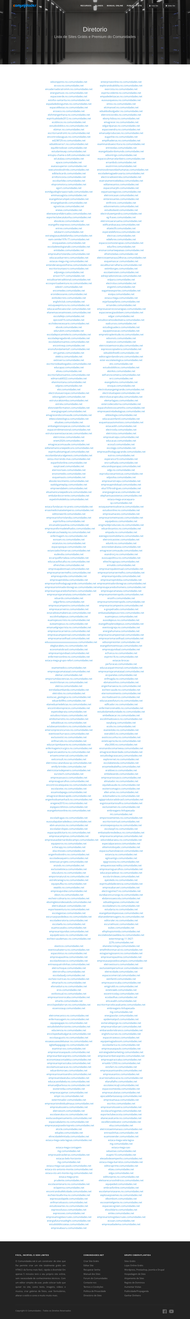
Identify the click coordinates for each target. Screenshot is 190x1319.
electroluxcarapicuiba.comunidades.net (121, 396)
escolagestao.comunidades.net (69, 913)
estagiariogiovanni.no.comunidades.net (121, 953)
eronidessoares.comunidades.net (69, 294)
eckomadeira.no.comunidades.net (121, 795)
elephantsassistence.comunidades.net (121, 495)
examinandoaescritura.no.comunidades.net (121, 144)
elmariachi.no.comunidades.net (69, 982)
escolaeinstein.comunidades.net (121, 272)
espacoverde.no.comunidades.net (68, 96)
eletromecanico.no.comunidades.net (69, 1015)
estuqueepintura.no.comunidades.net (68, 305)
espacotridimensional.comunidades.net (68, 429)
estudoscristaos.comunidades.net (68, 715)
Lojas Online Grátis (133, 1265)
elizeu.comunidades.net (121, 1169)
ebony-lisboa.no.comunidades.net (121, 118)
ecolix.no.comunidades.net (121, 726)
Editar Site (88, 1265)
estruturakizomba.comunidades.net (68, 400)
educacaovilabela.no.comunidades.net (69, 1081)
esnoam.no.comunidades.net (69, 539)
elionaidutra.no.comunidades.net (69, 986)
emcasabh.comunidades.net (121, 1001)
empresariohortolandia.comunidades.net (68, 517)
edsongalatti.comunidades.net (68, 396)
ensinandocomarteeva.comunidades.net (121, 748)
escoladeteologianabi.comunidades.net (69, 246)
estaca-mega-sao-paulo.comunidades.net (69, 1165)
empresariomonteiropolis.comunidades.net (121, 601)
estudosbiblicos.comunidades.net (121, 367)
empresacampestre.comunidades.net (69, 605)
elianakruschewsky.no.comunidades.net (68, 532)
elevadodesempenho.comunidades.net (121, 1158)
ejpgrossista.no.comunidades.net (121, 861)
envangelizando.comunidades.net (69, 202)
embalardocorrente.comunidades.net (68, 495)
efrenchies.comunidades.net (68, 565)
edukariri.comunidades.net (69, 231)
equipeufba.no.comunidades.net (69, 883)
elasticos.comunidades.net (68, 946)
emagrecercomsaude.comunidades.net (121, 550)
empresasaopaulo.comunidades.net (121, 1048)
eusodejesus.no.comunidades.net (121, 620)
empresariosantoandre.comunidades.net (69, 1074)
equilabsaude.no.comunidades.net (121, 784)
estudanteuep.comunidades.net (69, 151)
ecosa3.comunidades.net (121, 444)
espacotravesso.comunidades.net (121, 1037)
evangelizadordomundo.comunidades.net (121, 151)
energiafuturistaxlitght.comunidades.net (69, 1220)
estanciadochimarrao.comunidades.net (69, 550)
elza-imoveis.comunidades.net (69, 850)
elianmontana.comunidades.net (69, 382)
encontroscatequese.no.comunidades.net (69, 784)
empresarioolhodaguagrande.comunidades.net (70, 583)
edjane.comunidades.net (68, 385)
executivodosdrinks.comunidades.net (69, 169)
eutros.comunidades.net (121, 455)
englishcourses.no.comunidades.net (121, 1033)
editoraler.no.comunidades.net (121, 920)
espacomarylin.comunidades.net (121, 188)
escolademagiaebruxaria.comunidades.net (121, 173)
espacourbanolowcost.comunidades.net (121, 850)
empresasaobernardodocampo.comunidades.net (71, 839)
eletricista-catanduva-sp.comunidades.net (69, 762)
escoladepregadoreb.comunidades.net (69, 338)
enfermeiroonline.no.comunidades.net (69, 656)
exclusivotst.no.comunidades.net (69, 737)
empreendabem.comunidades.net (68, 488)
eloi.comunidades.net (69, 389)
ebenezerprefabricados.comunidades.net (69, 213)
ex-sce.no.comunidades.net (69, 85)
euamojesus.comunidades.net (121, 616)
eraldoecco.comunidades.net (121, 770)
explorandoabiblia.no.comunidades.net (121, 85)
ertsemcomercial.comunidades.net (69, 755)
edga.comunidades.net (121, 1173)
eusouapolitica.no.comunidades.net (121, 557)
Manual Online (115, 6)
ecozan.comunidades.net (121, 1220)
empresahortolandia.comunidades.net (69, 254)
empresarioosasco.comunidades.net (121, 777)
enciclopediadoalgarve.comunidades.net (69, 1033)
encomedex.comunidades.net (69, 290)
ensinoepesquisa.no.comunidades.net (121, 825)
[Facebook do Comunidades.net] (164, 1312)
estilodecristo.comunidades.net (69, 297)
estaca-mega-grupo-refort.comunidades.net (69, 660)
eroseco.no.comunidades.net (69, 111)
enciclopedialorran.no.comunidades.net (69, 1004)
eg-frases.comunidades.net (121, 217)
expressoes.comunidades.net (69, 1213)
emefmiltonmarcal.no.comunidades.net (121, 949)
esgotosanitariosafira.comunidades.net (121, 803)
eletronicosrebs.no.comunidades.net (121, 114)
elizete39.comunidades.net (121, 228)
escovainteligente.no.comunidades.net (121, 1202)
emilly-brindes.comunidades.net (68, 766)
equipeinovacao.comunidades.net (121, 330)
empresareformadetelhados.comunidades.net (70, 528)
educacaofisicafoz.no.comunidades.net (69, 561)
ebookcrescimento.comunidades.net (69, 481)
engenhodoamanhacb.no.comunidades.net (68, 799)
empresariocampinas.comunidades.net (121, 836)
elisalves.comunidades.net (69, 422)
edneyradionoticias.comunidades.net (121, 275)
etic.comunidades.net (121, 363)
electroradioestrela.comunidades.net (121, 177)
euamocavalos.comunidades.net (68, 927)
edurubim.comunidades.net (69, 330)
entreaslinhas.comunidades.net (121, 1132)
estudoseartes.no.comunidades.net (69, 1206)
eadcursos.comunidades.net (121, 323)
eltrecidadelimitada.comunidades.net (69, 1136)
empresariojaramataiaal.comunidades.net (121, 671)
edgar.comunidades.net (121, 316)
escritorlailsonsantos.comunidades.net (69, 374)
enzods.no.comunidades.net (69, 865)
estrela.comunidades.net (68, 404)
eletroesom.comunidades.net (69, 1110)
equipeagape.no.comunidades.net (68, 1023)
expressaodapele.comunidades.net (69, 1198)
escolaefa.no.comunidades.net (68, 924)
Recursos (86, 6)
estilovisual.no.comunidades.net (68, 993)
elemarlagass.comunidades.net (121, 400)
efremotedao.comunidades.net (121, 254)
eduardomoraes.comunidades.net (68, 1070)
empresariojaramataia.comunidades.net (69, 594)
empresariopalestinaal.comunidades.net (121, 568)
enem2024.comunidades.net (68, 440)
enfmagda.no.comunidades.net (121, 678)
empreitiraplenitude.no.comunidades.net (121, 334)
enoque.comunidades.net (121, 385)
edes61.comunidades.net (69, 286)
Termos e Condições (93, 1286)
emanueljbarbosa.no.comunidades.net (69, 1085)
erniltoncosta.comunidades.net (69, 177)
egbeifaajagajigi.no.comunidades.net (69, 1044)
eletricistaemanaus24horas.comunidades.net (121, 257)
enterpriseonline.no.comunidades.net (121, 81)
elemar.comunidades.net (68, 675)
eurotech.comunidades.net (69, 773)
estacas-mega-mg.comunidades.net (69, 261)
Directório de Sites (93, 1295)
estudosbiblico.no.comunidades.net (68, 125)
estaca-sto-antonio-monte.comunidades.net (69, 1169)
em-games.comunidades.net (68, 352)
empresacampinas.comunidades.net (69, 836)
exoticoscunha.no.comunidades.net (121, 737)
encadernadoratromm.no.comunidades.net (69, 89)
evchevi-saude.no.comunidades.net (121, 689)
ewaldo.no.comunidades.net (69, 887)
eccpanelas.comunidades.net (121, 675)
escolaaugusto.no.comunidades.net (69, 1037)
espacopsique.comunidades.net (69, 546)
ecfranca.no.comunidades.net (121, 653)
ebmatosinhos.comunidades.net (121, 682)
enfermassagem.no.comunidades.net (69, 1019)
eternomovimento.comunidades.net (121, 693)
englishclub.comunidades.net (69, 301)
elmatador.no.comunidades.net (121, 781)
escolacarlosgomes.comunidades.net (121, 1110)
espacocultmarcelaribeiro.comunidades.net (121, 158)
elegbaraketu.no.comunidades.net (68, 645)
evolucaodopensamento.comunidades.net (69, 1118)
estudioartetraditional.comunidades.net (69, 279)
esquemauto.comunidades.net (69, 477)
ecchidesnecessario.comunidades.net (69, 323)
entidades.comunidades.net (69, 250)
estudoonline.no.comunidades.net (121, 510)
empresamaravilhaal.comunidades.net (69, 638)
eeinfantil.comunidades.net (121, 978)
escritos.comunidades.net (121, 1103)
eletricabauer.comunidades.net (69, 905)
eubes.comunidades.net (121, 927)
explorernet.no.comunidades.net (121, 759)
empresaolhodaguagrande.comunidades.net (121, 451)
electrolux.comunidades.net (121, 283)
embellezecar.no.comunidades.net (121, 715)
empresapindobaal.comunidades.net (121, 484)
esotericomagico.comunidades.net (121, 788)
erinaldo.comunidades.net (121, 565)
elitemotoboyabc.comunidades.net (121, 847)
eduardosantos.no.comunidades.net (121, 528)
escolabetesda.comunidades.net (121, 762)
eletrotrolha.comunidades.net (69, 971)
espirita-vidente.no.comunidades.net (121, 92)
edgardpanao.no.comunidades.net (121, 125)
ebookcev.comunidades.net (69, 221)
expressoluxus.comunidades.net (68, 1209)
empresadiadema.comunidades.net (121, 1224)
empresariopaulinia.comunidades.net (121, 957)
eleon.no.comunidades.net (68, 894)
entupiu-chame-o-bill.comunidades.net (69, 155)
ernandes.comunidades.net (121, 305)
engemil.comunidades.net (121, 286)
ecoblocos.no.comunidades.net (69, 122)
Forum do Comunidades (95, 1278)
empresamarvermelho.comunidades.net (69, 572)
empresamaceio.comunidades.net (121, 513)
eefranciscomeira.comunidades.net (121, 374)
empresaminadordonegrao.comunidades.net (121, 583)
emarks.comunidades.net (69, 1001)
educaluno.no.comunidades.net (69, 872)
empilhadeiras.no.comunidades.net (121, 140)
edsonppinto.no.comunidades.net (68, 81)
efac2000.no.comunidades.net (121, 744)
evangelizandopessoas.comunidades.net (121, 913)
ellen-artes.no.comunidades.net (121, 792)
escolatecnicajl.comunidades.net (121, 1085)
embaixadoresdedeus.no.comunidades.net (121, 832)
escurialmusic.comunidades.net (121, 924)
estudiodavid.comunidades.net (121, 210)
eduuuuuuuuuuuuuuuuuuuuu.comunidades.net (71, 642)
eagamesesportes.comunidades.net (121, 290)
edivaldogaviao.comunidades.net (121, 902)
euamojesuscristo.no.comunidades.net (69, 620)
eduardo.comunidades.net (68, 598)
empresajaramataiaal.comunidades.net (69, 671)
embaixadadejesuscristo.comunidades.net (121, 612)
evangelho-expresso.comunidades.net (69, 224)
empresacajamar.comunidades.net (69, 1092)
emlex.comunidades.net (121, 1213)
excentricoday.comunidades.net (121, 993)
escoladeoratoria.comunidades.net (69, 920)
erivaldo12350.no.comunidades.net (121, 1063)
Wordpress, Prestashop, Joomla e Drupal (144, 1269)
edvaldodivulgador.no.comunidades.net (121, 111)
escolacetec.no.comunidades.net (69, 788)
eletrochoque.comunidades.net (69, 968)
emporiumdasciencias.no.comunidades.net (68, 678)
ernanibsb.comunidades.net (121, 162)
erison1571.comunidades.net (69, 275)
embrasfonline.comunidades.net (121, 1187)
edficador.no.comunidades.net (121, 704)
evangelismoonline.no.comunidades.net (69, 810)
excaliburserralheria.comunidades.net (121, 265)
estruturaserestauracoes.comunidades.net (69, 433)
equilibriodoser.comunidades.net (69, 147)
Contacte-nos (90, 1282)
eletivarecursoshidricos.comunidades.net (121, 1180)
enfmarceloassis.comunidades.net (68, 1202)
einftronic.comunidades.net (121, 202)
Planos (99, 6)
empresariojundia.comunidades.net (121, 576)
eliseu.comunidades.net (69, 371)
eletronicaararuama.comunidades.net (121, 221)
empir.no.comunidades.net (69, 1096)
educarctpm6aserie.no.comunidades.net (69, 744)
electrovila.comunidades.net (121, 429)
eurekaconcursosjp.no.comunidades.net (121, 894)
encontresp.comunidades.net (69, 345)
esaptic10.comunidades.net (121, 1154)
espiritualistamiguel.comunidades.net (68, 451)
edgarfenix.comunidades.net (68, 601)
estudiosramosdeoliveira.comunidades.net (121, 319)
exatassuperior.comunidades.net (69, 166)
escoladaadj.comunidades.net (69, 975)
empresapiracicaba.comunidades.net (121, 1059)
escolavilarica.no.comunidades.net (121, 1044)
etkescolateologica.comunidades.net (69, 418)
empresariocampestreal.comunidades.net (121, 634)
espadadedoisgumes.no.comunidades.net (69, 103)
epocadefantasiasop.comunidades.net (121, 1096)
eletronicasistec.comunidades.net (121, 539)
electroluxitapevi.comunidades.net (121, 393)
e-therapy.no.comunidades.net (69, 847)
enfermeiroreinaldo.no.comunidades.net (121, 708)
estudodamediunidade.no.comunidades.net (121, 711)
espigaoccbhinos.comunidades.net (69, 807)
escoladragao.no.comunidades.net (69, 817)
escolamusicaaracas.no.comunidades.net (69, 1066)
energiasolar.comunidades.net (121, 1015)
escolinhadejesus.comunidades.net (69, 616)
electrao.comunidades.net (121, 235)
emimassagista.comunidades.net (69, 195)
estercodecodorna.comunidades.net (121, 404)
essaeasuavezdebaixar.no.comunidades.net (68, 1041)
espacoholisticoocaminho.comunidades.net (121, 407)
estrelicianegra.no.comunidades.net (68, 880)
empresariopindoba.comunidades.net (121, 579)
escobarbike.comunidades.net (69, 180)
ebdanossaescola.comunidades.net (121, 898)
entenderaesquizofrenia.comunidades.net (69, 265)
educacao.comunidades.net (121, 440)
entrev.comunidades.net (69, 228)
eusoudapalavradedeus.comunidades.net (68, 821)
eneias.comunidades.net (69, 210)
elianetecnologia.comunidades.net (121, 946)
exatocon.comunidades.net (121, 341)
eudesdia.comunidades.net (69, 554)
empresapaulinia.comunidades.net (69, 957)
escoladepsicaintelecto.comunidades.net (69, 334)
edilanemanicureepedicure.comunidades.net (69, 448)
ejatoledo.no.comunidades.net (121, 880)
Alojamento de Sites (134, 1278)
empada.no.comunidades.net (121, 532)
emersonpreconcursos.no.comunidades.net (69, 730)
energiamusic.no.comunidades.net (69, 92)
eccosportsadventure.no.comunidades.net (69, 283)
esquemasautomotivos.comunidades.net (121, 422)
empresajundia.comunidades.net (69, 576)
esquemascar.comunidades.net (121, 261)
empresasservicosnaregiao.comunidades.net (121, 308)
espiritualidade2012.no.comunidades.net (69, 118)
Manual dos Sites (92, 1274)
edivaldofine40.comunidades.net (121, 352)
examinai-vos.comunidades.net (69, 1048)
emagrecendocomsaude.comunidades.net (69, 415)
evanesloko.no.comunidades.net (121, 730)
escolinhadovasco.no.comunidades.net (121, 719)
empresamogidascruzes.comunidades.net (69, 1217)
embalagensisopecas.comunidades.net (69, 426)
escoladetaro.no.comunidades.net (121, 905)
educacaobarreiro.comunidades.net (68, 257)
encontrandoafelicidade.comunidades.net (69, 1191)
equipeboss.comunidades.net (121, 521)
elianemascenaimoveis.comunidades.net (69, 312)
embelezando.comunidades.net (121, 773)
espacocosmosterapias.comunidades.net (121, 243)
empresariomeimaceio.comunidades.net (121, 517)
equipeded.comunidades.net (121, 1184)
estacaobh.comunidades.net (121, 426)
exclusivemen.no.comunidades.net (121, 807)
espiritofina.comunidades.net (69, 521)
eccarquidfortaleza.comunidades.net (69, 557)
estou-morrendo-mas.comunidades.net (68, 459)
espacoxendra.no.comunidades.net (121, 129)
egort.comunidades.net (69, 188)
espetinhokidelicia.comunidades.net (68, 499)
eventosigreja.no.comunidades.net (121, 627)
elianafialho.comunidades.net (121, 1081)
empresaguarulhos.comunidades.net (69, 781)
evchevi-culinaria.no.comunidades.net (68, 898)
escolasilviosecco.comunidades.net (69, 960)
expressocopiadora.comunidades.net (121, 349)
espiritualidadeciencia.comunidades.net (121, 883)
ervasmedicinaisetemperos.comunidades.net (69, 510)
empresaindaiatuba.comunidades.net (69, 1077)
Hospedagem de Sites (135, 1274)
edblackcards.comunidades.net (69, 173)
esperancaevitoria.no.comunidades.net (69, 752)
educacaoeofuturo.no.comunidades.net (121, 700)
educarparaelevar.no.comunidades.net (121, 872)
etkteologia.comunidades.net (121, 415)
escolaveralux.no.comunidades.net (69, 1114)
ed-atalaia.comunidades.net (69, 158)
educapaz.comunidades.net (69, 367)
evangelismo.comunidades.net (121, 382)
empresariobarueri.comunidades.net (121, 1026)
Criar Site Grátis (91, 1261)
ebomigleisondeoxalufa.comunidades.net (69, 902)
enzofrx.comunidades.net (121, 598)
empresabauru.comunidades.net (69, 1228)
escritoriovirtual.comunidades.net (121, 821)
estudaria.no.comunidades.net (121, 909)
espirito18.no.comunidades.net (121, 656)
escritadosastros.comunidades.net (121, 697)
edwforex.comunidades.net (121, 239)
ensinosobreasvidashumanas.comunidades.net (122, 169)
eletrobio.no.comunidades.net (68, 693)
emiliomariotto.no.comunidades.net (68, 719)
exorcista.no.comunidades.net (121, 89)
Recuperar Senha (92, 1269)
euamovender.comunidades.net (121, 1136)
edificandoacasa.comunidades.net (121, 224)
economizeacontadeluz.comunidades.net (69, 1059)
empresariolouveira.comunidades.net (121, 1107)
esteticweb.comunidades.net (121, 990)
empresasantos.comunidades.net (121, 1074)
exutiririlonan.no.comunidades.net (69, 682)
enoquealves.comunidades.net (69, 243)
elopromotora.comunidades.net (68, 184)
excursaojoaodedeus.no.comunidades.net (69, 916)
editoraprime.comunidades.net (121, 1165)
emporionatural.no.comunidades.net (69, 876)
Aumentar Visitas (132, 1286)
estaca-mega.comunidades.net (121, 297)
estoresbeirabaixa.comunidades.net (121, 546)
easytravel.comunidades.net (69, 466)
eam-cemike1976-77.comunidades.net (68, 239)
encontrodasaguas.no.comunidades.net (69, 136)
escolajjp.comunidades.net (121, 448)
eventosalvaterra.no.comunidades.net (69, 949)
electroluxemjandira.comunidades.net (121, 213)
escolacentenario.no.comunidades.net (69, 1184)
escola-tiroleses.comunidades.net (121, 876)
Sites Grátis (129, 1261)
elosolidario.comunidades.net (121, 1209)
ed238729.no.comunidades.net (69, 140)
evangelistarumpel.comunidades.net (69, 199)
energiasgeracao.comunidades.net (121, 492)
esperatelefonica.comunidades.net (121, 231)
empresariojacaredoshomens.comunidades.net (70, 590)
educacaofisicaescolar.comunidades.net (69, 308)
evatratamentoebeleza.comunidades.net (121, 180)
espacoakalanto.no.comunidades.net (69, 1121)
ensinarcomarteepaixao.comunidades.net (121, 250)
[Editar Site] (170, 5)
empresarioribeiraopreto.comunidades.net (121, 1055)
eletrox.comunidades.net (68, 686)
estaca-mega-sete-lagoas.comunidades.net (69, 1140)
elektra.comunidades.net (68, 356)
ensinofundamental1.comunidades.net (69, 349)
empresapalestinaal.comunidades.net (68, 568)
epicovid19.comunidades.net (68, 319)
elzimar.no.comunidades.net (68, 129)
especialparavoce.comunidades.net (121, 843)
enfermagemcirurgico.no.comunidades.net (69, 748)
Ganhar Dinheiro (132, 1295)
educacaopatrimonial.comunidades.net (121, 667)
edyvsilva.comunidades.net (121, 477)
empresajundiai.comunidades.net (69, 891)
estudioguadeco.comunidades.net (121, 327)
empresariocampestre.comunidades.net (121, 605)
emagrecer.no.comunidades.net (121, 122)
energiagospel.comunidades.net (68, 411)
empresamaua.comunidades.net (121, 1099)
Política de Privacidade (95, 1291)
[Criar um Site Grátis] (153, 5)
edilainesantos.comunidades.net (121, 184)
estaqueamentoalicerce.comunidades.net (121, 506)
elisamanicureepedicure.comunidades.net (69, 492)
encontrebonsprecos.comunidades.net (69, 708)
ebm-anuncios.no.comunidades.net (69, 825)
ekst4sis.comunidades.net (121, 371)
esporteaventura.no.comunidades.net (68, 909)
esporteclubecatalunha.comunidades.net (69, 217)
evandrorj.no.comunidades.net (121, 554)
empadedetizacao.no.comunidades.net (121, 96)
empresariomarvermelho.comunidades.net (121, 572)
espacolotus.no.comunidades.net (69, 953)
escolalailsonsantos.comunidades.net (69, 341)
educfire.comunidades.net (121, 246)
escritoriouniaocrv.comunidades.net (69, 268)
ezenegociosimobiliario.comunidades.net (121, 536)
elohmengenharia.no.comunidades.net (69, 114)
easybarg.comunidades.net (121, 722)
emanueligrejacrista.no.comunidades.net (69, 627)
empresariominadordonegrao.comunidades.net (71, 587)
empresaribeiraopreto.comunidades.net (69, 1055)
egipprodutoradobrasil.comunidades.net (121, 799)
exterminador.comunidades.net (69, 1099)
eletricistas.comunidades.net (69, 437)
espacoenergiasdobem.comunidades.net (121, 312)
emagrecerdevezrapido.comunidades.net (69, 795)
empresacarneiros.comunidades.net (69, 609)
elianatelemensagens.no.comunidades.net (121, 916)
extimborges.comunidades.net (121, 268)
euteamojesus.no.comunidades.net (69, 623)
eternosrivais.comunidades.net (69, 470)
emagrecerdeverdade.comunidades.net (121, 752)
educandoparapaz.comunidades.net (121, 466)
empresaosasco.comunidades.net (69, 777)
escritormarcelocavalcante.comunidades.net (121, 1004)
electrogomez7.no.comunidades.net (121, 891)
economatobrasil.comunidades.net (69, 649)
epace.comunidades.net (69, 162)
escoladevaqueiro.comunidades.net (69, 858)
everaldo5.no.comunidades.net (121, 733)
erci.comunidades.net (121, 378)
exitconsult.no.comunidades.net (68, 759)
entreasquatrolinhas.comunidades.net (69, 964)
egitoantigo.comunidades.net (121, 858)
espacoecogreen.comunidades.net (121, 1206)
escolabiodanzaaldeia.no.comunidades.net (121, 935)
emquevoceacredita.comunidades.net (121, 865)
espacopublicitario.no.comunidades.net (68, 832)
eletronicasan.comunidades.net (121, 195)
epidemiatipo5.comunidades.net (121, 1019)
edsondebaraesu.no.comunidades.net (121, 839)
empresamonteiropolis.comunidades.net (121, 594)
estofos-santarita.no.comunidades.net (69, 100)
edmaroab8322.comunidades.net (69, 378)
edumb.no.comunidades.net (121, 543)
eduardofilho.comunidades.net (69, 700)
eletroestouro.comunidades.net (121, 964)
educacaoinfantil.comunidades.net (121, 418)
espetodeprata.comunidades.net (69, 711)
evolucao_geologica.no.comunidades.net (69, 697)
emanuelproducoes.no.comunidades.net (121, 133)
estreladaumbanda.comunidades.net (69, 689)
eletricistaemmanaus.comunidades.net (121, 1129)
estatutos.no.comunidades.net (69, 543)
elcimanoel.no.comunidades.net (121, 107)
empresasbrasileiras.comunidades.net (69, 1154)
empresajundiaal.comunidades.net (121, 649)
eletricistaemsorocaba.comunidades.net (121, 345)
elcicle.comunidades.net (69, 1129)
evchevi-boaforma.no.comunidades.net (69, 1195)
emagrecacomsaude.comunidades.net (69, 444)
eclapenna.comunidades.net (69, 1187)
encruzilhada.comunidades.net (121, 462)
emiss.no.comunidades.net (121, 103)
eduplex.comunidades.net (69, 1132)
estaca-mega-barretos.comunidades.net (121, 1162)
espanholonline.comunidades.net (69, 462)
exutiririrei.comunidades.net (121, 166)
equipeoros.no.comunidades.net (69, 843)
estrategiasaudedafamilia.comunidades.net (68, 235)
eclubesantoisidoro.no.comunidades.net (69, 726)
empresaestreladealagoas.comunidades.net (121, 411)
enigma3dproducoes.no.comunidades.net (121, 525)
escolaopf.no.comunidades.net (121, 828)
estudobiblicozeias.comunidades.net (69, 1224)
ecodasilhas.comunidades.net (121, 997)
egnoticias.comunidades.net (69, 206)
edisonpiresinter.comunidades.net (121, 642)
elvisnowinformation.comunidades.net (69, 407)
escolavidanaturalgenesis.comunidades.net (68, 455)
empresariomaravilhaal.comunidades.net (121, 638)
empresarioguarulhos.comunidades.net (121, 869)
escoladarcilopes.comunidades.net (69, 828)
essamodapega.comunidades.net (69, 792)
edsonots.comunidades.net (121, 338)
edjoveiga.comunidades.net (69, 272)
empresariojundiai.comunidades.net (69, 931)
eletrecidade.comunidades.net (121, 971)
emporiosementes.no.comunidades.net (121, 817)
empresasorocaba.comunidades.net (121, 982)
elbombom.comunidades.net (121, 1198)
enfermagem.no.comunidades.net (68, 536)
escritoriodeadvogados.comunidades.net (69, 363)
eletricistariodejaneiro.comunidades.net (69, 770)
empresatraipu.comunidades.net (121, 437)
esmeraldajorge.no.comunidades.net (121, 1023)
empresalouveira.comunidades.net (69, 1107)
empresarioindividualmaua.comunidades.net (69, 1103)
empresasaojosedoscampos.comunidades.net (122, 960)
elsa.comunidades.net (121, 1125)
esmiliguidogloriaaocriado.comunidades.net (69, 191)
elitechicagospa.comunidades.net (121, 561)
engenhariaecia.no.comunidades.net (121, 686)
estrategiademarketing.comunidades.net (121, 1052)
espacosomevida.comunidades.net (121, 1088)
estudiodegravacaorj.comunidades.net (121, 755)
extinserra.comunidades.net (69, 360)
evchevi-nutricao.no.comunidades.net (68, 978)
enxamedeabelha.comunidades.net (121, 766)
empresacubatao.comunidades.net (121, 1092)
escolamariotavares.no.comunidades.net (121, 1191)
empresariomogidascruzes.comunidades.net (121, 1217)
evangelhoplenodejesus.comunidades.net (121, 623)
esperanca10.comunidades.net (121, 459)
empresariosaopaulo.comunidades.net (69, 1052)
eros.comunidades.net (69, 990)
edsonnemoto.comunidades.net (121, 206)
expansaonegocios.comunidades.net (121, 191)
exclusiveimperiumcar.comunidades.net (121, 968)
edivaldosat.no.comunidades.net (69, 722)
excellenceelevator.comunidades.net (121, 1121)
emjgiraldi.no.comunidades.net (121, 986)
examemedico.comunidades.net (69, 667)
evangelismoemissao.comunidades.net (121, 645)
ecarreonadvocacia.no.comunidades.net (121, 1077)
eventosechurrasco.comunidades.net (69, 733)
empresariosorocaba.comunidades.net (69, 997)
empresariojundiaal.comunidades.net (69, 653)
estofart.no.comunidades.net (121, 1066)
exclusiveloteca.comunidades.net (69, 869)
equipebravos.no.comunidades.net (69, 935)
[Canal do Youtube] (171, 1312)
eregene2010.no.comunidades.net (68, 803)
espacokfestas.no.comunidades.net (69, 107)
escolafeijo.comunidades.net (68, 316)
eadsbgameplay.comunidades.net (69, 484)
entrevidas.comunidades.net (121, 147)
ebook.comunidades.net (69, 327)
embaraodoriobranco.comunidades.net (121, 1030)
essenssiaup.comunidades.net (68, 1008)
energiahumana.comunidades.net (121, 631)
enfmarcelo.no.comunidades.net (69, 741)
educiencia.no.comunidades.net (69, 1030)
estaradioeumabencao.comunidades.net (69, 612)
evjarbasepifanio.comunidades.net (121, 301)
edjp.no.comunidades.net (121, 470)
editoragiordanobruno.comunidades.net (121, 356)
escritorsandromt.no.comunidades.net (69, 133)
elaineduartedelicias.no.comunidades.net (69, 704)
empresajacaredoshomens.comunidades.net (121, 587)
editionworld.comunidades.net (69, 513)
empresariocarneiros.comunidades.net (69, 631)
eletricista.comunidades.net (121, 433)
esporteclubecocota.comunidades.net (121, 1114)
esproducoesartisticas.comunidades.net (121, 473)
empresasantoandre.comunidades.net (121, 1070)
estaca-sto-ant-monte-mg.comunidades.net (68, 1173)
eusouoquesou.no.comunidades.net (121, 100)
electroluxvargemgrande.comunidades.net (121, 389)
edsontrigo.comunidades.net (121, 155)
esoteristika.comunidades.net (69, 1088)
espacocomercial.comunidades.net (121, 975)
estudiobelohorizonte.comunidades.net (68, 1026)
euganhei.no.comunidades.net (121, 136)
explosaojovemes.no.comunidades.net (121, 1195)
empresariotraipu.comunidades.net (121, 481)
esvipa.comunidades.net (121, 294)
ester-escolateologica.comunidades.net (121, 360)
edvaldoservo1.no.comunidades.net (68, 144)
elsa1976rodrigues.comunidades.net (121, 488)
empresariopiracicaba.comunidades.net (69, 1063)
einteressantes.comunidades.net (121, 199)
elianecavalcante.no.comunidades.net (121, 1118)
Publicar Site (134, 6)
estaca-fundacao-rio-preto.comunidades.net (69, 506)
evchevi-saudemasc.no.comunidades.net (69, 938)
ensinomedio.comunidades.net (69, 473)
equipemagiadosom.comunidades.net (121, 1041)
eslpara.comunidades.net (121, 279)
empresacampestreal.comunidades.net (69, 634)
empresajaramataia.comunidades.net (121, 590)
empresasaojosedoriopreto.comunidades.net (69, 1125)
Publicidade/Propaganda (136, 1291)
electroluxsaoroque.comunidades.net (69, 393)
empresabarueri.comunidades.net (121, 887)
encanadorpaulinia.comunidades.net (69, 525)
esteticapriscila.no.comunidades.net (121, 741)
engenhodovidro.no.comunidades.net (68, 854)
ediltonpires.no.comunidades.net (121, 1176)
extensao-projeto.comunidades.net (69, 861)
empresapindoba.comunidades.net (69, 579)
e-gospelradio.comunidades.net (121, 609)
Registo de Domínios (134, 1282)
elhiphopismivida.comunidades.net (121, 931)
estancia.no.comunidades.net (121, 854)
